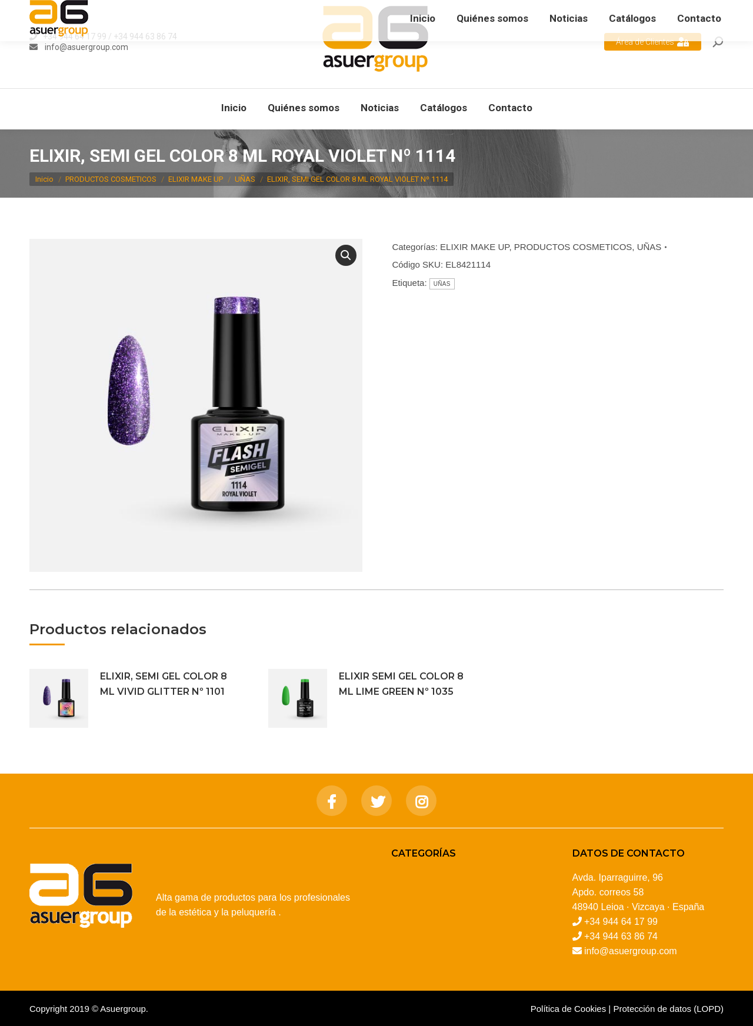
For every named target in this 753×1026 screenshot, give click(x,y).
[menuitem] (234, 107)
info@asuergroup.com (85, 47)
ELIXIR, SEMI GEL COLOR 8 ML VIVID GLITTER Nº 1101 (163, 684)
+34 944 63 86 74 (145, 36)
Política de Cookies (568, 1009)
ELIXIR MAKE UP (474, 247)
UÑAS (649, 247)
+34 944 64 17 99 (74, 36)
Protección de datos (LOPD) (668, 1009)
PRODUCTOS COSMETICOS (573, 247)
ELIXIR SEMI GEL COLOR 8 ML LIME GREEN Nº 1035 (401, 684)
